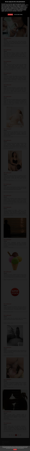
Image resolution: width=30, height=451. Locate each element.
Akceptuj (15, 449)
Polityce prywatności (20, 448)
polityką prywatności (14, 7)
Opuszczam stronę (18, 14)
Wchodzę (10, 14)
